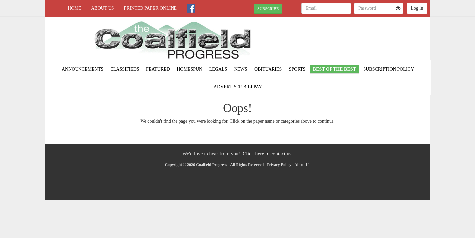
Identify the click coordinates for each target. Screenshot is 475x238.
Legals (218, 69)
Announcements (82, 69)
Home (74, 8)
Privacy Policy (279, 164)
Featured (158, 69)
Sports (297, 69)
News (240, 69)
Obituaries (268, 69)
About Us (102, 8)
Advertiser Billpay (238, 86)
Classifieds (124, 69)
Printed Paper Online (150, 8)
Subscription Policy (388, 69)
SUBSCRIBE (268, 8)
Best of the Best (334, 69)
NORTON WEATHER (370, 39)
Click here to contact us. (268, 153)
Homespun (189, 69)
